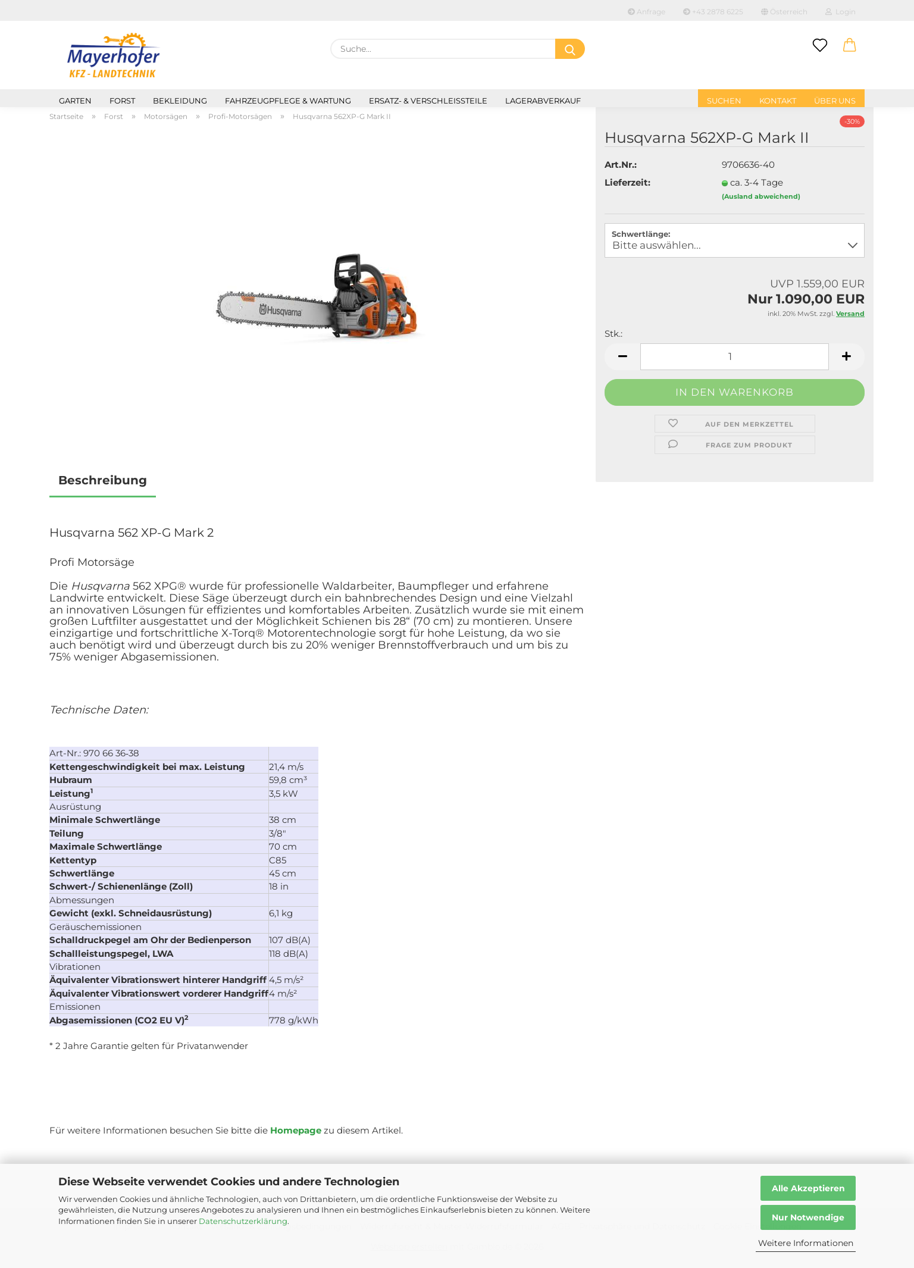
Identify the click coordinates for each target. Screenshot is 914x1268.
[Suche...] (570, 49)
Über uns (835, 100)
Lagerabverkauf (543, 100)
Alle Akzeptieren (808, 1188)
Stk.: (613, 333)
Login (840, 11)
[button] (850, 46)
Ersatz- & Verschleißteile (428, 100)
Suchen (724, 100)
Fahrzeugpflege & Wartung (288, 100)
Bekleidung (180, 100)
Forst (122, 100)
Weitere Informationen (805, 1243)
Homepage (295, 1130)
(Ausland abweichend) (761, 196)
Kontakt (777, 100)
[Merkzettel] (820, 46)
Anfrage (646, 11)
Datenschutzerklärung (243, 1221)
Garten (75, 100)
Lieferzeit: (627, 182)
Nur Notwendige (808, 1217)
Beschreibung (102, 480)
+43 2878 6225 (713, 11)
